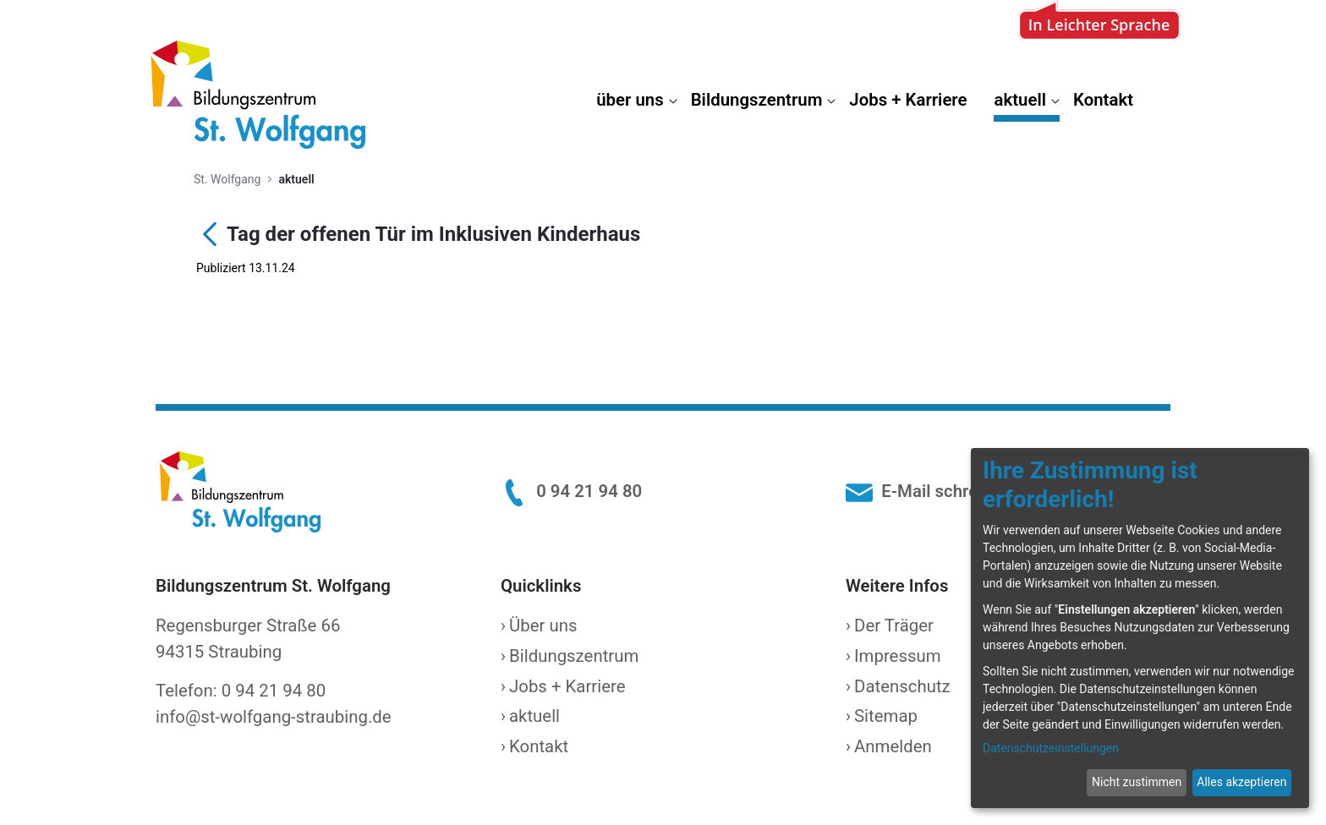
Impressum (897, 656)
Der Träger (894, 625)
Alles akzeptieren (1241, 782)
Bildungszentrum (573, 656)
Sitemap (886, 716)
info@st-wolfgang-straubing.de (274, 717)
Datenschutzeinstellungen (1051, 748)
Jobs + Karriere (567, 686)
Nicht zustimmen (1136, 782)
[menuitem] (636, 103)
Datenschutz (902, 686)
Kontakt (538, 746)
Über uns (543, 625)
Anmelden (893, 746)
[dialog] (1140, 628)
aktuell (534, 716)
